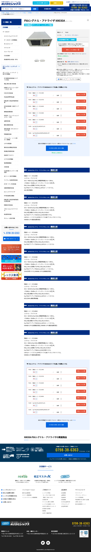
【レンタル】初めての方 (48, 495)
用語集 (44, 511)
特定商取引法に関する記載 (82, 499)
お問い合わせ (68, 455)
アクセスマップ (65, 504)
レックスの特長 (46, 493)
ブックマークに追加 (74, 79)
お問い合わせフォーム (12, 238)
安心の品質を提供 (8, 493)
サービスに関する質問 (48, 502)
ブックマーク (86, 2)
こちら (85, 53)
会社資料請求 (64, 506)
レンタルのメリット (9, 490)
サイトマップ (78, 493)
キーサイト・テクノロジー (72, 35)
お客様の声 (45, 499)
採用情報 (63, 499)
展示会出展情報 (26, 493)
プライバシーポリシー (81, 495)
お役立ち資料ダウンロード (49, 506)
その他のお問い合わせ (56, 148)
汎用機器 (29, 12)
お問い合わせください (73, 62)
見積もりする (81, 94)
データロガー (36, 12)
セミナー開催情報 (26, 495)
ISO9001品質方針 (65, 502)
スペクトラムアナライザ (47, 12)
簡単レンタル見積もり (72, 50)
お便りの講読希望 (46, 513)
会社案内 (68, 2)
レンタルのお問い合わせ (41, 3)
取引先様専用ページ (80, 504)
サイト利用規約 (79, 497)
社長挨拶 (63, 497)
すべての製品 (23, 12)
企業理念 (63, 495)
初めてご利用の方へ (64, 56)
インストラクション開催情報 (29, 497)
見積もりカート (58, 3)
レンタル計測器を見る (10, 496)
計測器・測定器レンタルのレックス (9, 12)
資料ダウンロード (76, 2)
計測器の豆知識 (46, 508)
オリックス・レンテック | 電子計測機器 (11, 73)
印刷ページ (62, 79)
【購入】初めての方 (47, 497)
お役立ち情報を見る (9, 499)
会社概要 (63, 493)
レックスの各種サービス (48, 504)
